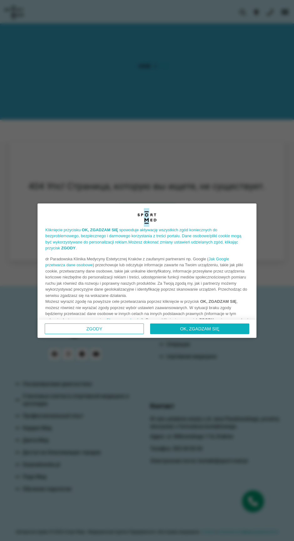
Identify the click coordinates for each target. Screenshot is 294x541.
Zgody (94, 328)
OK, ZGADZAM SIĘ (200, 328)
